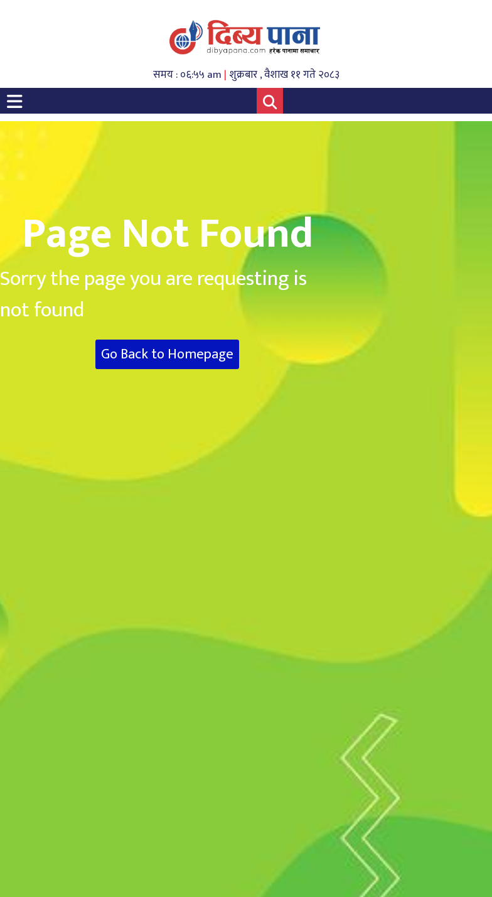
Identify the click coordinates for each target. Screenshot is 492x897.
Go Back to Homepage (167, 354)
